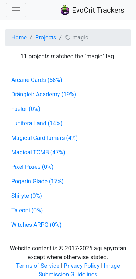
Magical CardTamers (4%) (44, 137)
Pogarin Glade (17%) (37, 181)
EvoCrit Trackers (91, 10)
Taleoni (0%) (27, 210)
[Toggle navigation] (16, 10)
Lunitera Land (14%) (36, 123)
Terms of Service (37, 265)
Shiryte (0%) (26, 195)
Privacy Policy (82, 265)
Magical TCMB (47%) (38, 152)
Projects (46, 37)
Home (19, 37)
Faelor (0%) (25, 108)
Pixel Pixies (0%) (32, 166)
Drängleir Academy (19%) (43, 94)
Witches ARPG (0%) (36, 224)
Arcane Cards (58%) (36, 79)
